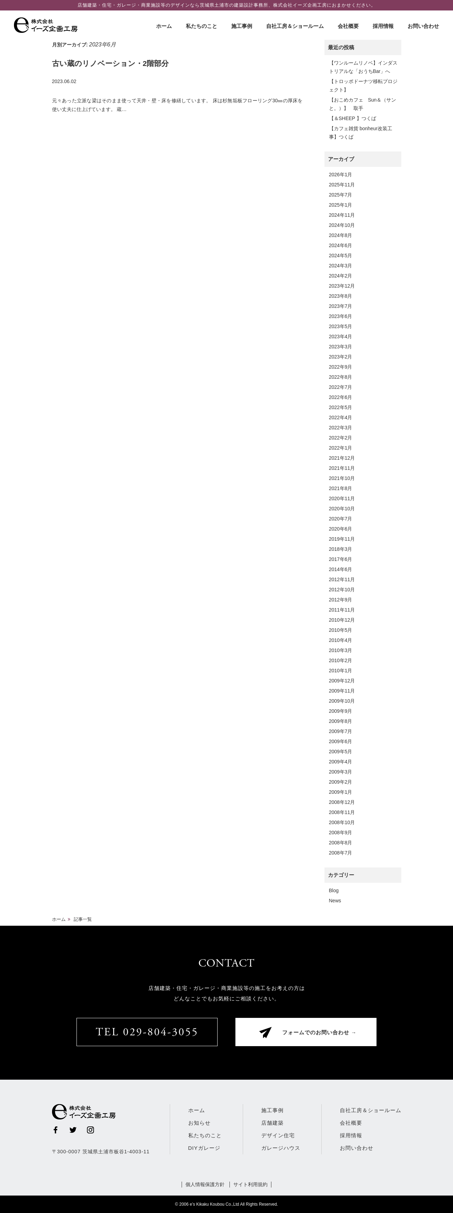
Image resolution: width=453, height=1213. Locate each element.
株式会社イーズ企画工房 (47, 25)
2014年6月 (340, 569)
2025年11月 (342, 184)
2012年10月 (342, 589)
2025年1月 (340, 205)
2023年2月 (340, 357)
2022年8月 (340, 377)
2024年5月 (340, 255)
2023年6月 (340, 316)
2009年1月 (340, 792)
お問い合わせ (423, 26)
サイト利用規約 (250, 1184)
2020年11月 (342, 498)
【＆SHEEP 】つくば (352, 118)
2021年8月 (340, 488)
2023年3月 (340, 346)
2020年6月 (340, 529)
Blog (334, 890)
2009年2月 (340, 782)
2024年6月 (340, 245)
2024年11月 (342, 215)
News (335, 900)
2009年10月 (342, 701)
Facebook (55, 1129)
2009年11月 (342, 691)
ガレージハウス (280, 1148)
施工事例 (241, 26)
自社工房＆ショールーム (295, 26)
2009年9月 (340, 711)
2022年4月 (340, 417)
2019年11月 (342, 539)
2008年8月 (340, 842)
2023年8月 (340, 296)
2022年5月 (340, 407)
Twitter (73, 1129)
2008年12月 (342, 802)
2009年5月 (340, 751)
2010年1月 (340, 670)
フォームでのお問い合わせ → (319, 1033)
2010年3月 (340, 650)
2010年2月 (340, 660)
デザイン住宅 (278, 1135)
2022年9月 (340, 367)
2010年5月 (340, 630)
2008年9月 (340, 832)
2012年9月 (340, 599)
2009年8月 (340, 721)
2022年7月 (340, 387)
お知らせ (199, 1123)
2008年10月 (342, 822)
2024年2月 (340, 276)
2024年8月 (340, 235)
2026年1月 (340, 174)
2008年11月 (342, 812)
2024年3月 (340, 265)
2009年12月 (342, 680)
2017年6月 (340, 559)
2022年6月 (340, 397)
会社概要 (348, 26)
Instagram (90, 1129)
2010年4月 (340, 640)
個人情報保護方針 (205, 1184)
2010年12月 (342, 620)
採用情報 (383, 26)
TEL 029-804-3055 (147, 1032)
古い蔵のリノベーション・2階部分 (110, 63)
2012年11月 (342, 579)
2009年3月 (340, 772)
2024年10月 (342, 225)
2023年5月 (340, 326)
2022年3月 (340, 427)
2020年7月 (340, 519)
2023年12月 (342, 286)
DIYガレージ (204, 1148)
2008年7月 (340, 853)
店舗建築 (272, 1123)
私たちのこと (201, 26)
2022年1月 (340, 448)
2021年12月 (342, 458)
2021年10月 (342, 478)
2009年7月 (340, 731)
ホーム (164, 26)
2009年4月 (340, 761)
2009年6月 (340, 741)
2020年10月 (342, 508)
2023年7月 (340, 306)
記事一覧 (83, 919)
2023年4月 (340, 336)
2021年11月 (342, 468)
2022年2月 (340, 438)
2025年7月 (340, 195)
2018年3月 (340, 549)
